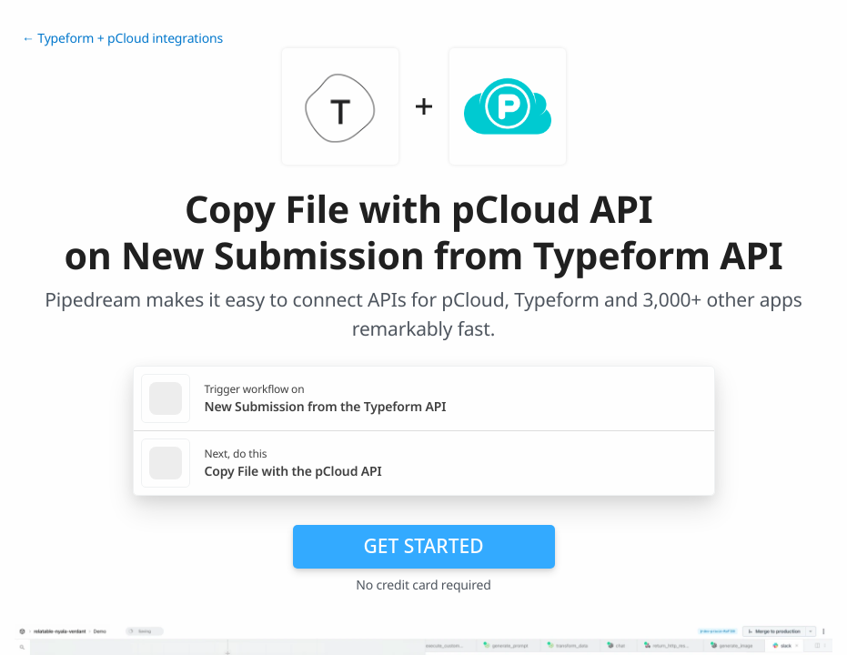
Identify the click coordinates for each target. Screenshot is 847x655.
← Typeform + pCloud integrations (122, 38)
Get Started (424, 546)
